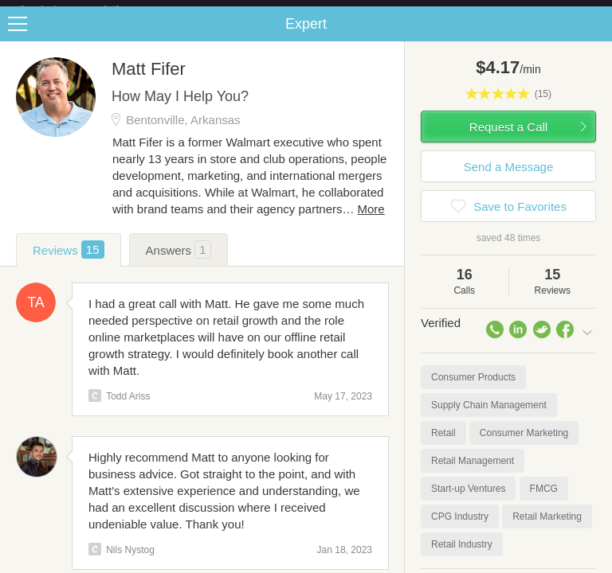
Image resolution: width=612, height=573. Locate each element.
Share (596, 36)
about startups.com (549, 10)
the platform (85, 9)
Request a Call (508, 139)
